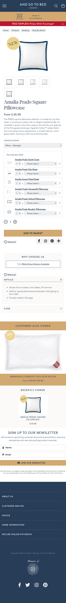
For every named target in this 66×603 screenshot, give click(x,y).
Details (8, 279)
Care (7, 308)
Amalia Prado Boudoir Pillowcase (30, 209)
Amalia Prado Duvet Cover (27, 159)
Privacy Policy (42, 473)
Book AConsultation (35, 16)
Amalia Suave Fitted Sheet (27, 179)
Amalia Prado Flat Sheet (26, 169)
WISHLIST (10, 242)
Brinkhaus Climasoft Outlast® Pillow (33, 376)
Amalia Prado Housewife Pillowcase (31, 189)
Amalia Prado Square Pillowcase (33, 418)
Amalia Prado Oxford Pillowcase (30, 199)
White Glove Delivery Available (35, 264)
